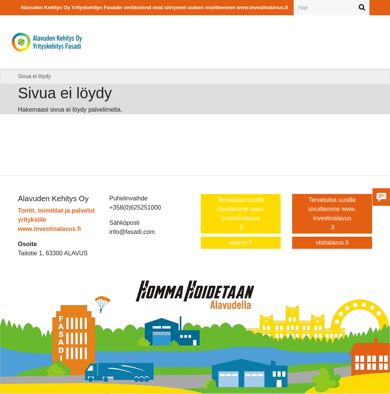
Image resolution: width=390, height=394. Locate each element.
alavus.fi (241, 242)
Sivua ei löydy (34, 76)
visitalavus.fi (332, 242)
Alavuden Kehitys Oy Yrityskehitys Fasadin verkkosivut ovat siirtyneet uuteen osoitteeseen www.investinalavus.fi (154, 7)
